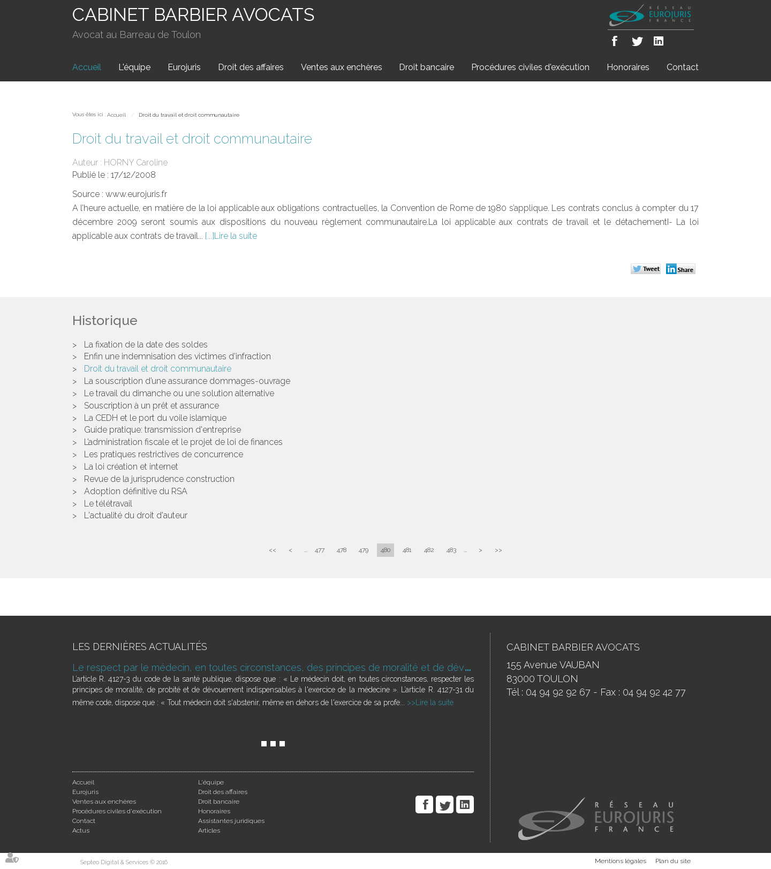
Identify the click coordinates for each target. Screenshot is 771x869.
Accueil (86, 67)
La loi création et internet (131, 467)
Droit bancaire (426, 67)
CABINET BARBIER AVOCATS (193, 14)
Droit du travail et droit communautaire (189, 115)
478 (341, 550)
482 (429, 550)
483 (451, 550)
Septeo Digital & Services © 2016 (124, 862)
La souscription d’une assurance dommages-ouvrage (187, 381)
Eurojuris (184, 67)
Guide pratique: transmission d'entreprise (162, 430)
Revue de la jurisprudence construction (159, 479)
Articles (209, 830)
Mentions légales (620, 861)
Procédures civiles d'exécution (530, 67)
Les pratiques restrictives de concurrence (163, 454)
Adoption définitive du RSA (135, 491)
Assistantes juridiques (231, 821)
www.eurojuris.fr (136, 194)
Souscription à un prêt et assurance (151, 406)
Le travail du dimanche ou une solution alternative (179, 393)
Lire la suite (235, 236)
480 (385, 550)
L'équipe (134, 67)
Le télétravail (108, 503)
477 (319, 550)
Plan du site (673, 861)
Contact (683, 67)
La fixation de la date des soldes (146, 344)
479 (363, 550)
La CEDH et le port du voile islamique (155, 418)
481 (407, 550)
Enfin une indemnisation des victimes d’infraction (177, 356)
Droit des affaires (251, 67)
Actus (80, 830)
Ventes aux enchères (341, 67)
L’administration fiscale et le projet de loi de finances (183, 442)
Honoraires (628, 67)
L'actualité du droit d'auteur (135, 515)
